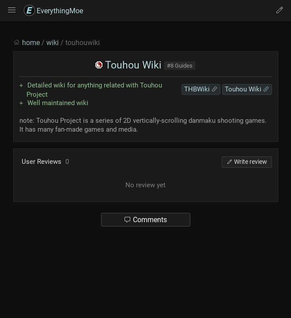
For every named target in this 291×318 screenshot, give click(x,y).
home (31, 42)
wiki (52, 42)
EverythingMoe (53, 11)
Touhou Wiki (128, 65)
